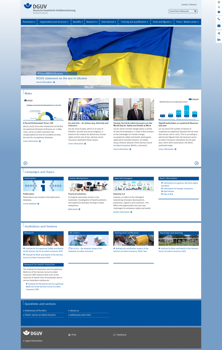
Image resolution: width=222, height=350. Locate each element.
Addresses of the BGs (35, 311)
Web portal (73, 209)
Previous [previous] (25, 163)
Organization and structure (53, 22)
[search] (183, 11)
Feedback (121, 335)
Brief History (168, 191)
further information (121, 212)
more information (44, 82)
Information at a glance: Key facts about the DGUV (179, 184)
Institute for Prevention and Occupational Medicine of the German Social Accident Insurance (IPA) (45, 287)
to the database (30, 204)
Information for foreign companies (178, 189)
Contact (184, 4)
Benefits (77, 22)
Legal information (33, 341)
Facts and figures (161, 22)
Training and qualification (133, 22)
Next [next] (197, 163)
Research (91, 22)
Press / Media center (186, 22)
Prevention (28, 22)
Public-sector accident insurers (40, 315)
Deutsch (193, 4)
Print (74, 335)
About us (74, 311)
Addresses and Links (80, 315)
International (107, 22)
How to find (168, 194)
